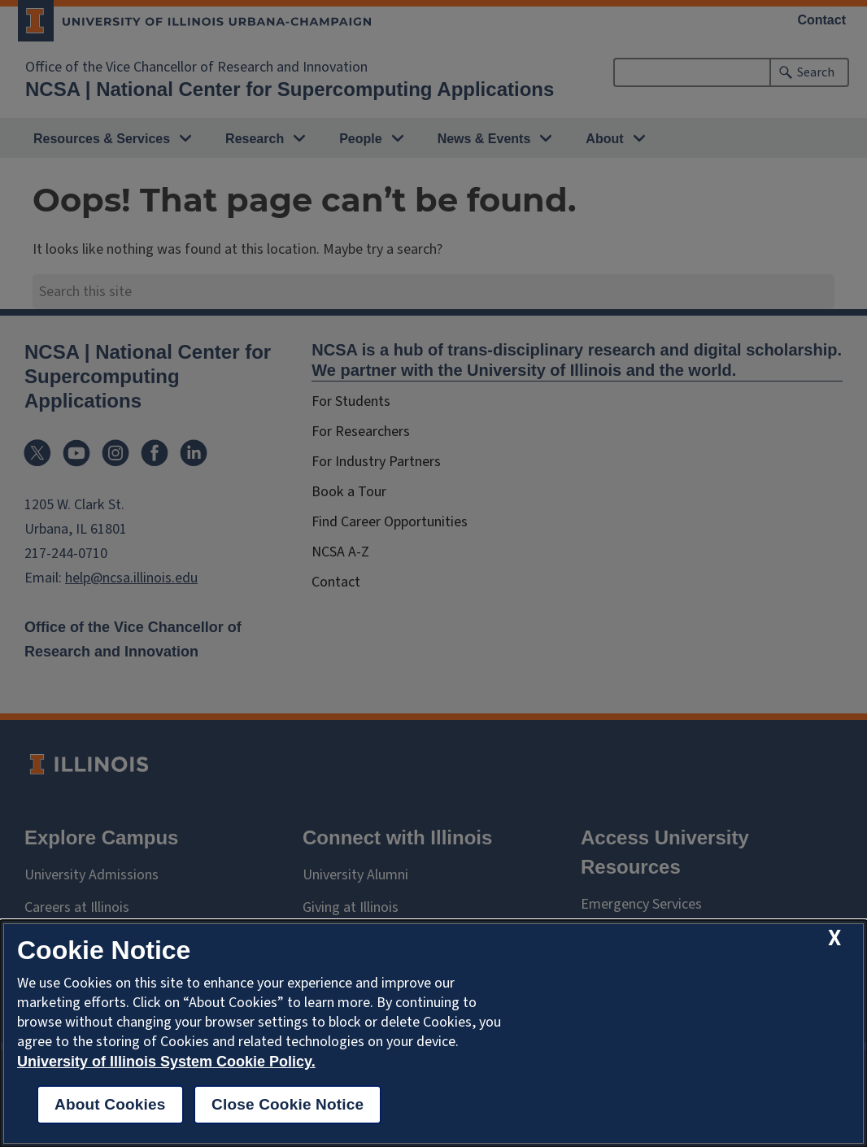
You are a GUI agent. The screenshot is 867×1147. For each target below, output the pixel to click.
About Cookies (110, 1104)
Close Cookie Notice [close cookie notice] (287, 1104)
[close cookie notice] (834, 938)
